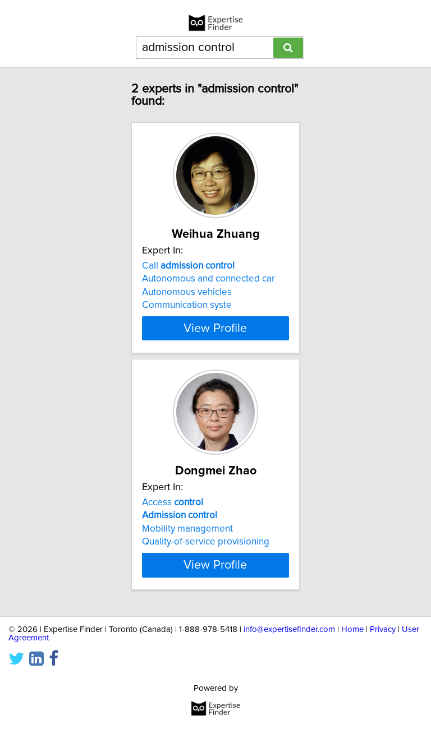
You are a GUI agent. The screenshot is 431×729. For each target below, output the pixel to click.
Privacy (383, 629)
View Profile (215, 328)
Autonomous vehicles (187, 292)
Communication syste (187, 305)
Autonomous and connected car (208, 279)
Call (188, 266)
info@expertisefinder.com (289, 629)
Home (352, 629)
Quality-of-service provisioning (205, 542)
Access (172, 502)
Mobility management (187, 529)
